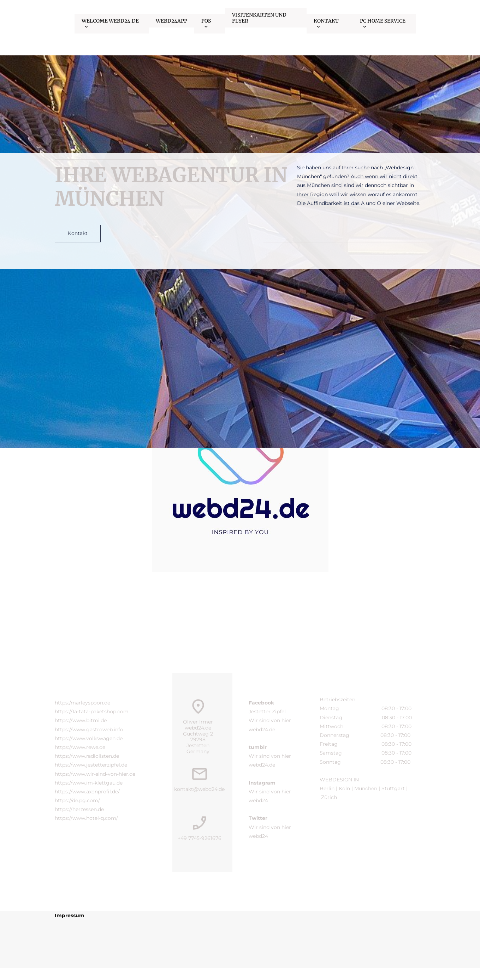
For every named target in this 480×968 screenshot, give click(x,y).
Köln (343, 788)
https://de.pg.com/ (77, 800)
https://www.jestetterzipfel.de (91, 765)
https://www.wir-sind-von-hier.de (95, 774)
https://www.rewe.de (80, 747)
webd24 (258, 800)
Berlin (327, 788)
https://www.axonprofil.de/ (87, 791)
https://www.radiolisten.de (87, 756)
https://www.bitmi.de (81, 720)
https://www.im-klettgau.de (89, 783)
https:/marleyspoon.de (82, 703)
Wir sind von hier (270, 720)
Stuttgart (393, 788)
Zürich (329, 797)
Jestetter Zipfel (267, 711)
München (365, 788)
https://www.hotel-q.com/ (86, 818)
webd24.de (262, 729)
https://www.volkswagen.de (89, 738)
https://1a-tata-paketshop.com (92, 711)
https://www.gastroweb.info (89, 729)
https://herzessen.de (79, 809)
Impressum (69, 915)
